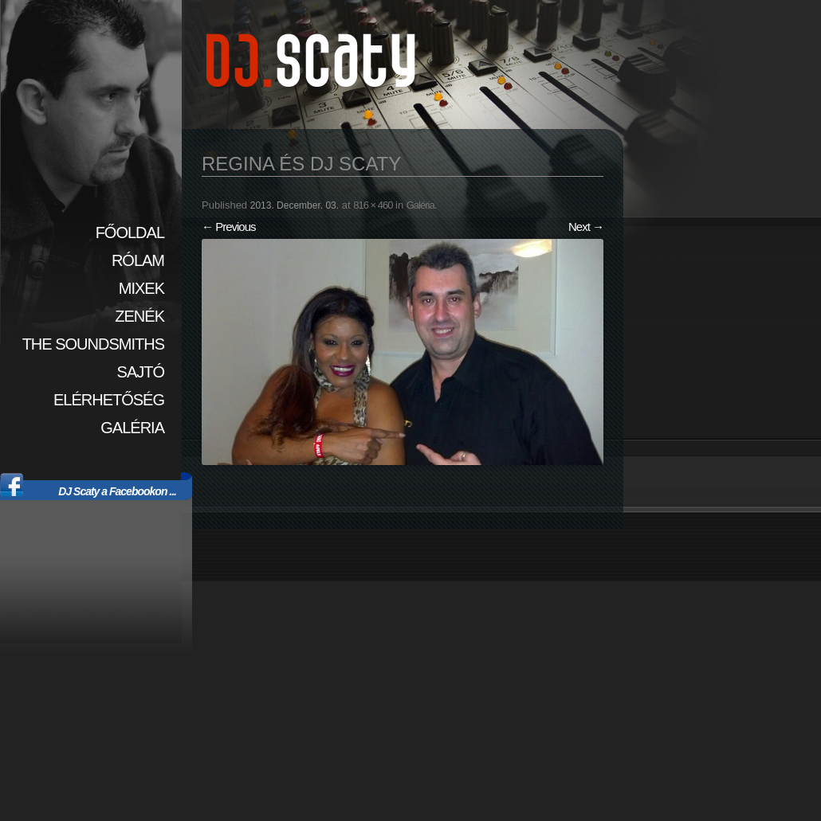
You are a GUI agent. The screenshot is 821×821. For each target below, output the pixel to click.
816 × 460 (372, 205)
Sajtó (140, 372)
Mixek (141, 288)
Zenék (139, 316)
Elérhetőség (108, 400)
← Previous (229, 226)
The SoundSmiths (93, 344)
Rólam (138, 260)
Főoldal (130, 232)
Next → (585, 226)
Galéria (132, 427)
